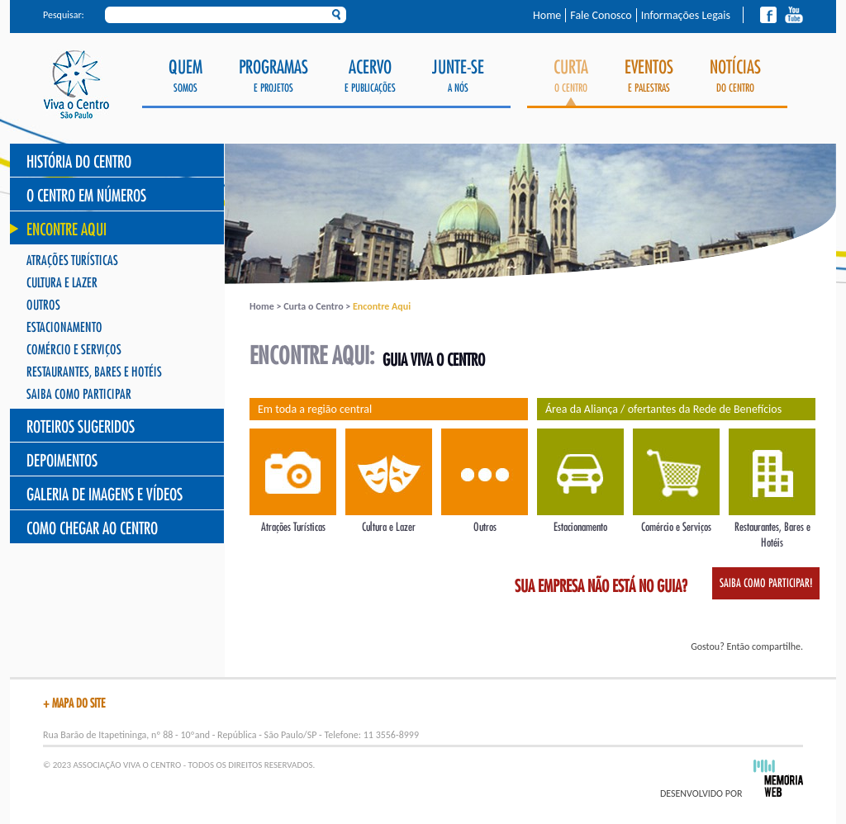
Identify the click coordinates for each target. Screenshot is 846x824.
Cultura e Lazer (61, 284)
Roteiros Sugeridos (80, 427)
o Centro (571, 82)
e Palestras (649, 76)
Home (547, 15)
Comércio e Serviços (73, 350)
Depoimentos (61, 461)
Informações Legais (685, 15)
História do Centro (78, 162)
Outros (43, 306)
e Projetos (273, 76)
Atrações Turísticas (72, 261)
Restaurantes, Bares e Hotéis (94, 373)
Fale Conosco (600, 15)
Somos (185, 76)
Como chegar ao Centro (92, 528)
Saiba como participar (78, 395)
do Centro (735, 76)
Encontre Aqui (66, 230)
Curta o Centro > (318, 306)
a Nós (458, 76)
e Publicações (370, 76)
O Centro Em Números (86, 196)
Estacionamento (64, 328)
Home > (266, 306)
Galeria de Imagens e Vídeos (104, 495)
